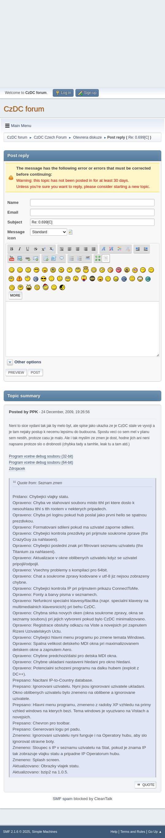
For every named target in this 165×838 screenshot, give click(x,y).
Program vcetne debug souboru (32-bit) (41, 456)
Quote (145, 785)
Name (12, 202)
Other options (27, 362)
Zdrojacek (17, 468)
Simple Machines (44, 831)
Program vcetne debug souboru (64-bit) (41, 462)
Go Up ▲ (155, 831)
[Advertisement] (82, 43)
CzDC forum (24, 109)
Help (114, 831)
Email (12, 212)
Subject (14, 222)
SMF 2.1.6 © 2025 (16, 831)
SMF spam (62, 798)
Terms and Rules (133, 831)
